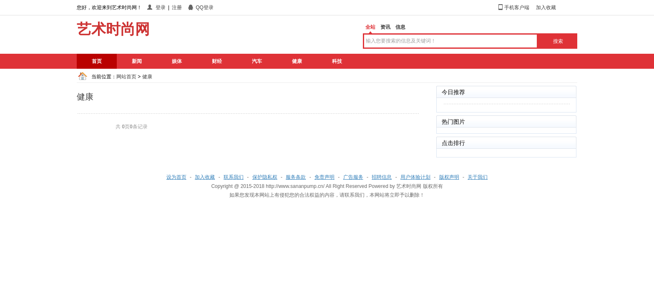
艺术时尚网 (408, 186)
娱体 (177, 61)
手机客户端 (516, 7)
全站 (370, 27)
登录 (161, 7)
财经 (217, 61)
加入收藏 (546, 7)
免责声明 (324, 177)
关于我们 (478, 177)
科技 (337, 61)
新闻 (137, 61)
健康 (297, 61)
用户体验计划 (415, 177)
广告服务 (353, 177)
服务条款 (296, 177)
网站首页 (126, 77)
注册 (177, 7)
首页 (97, 61)
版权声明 (449, 177)
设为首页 (176, 177)
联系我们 (234, 177)
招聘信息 (382, 177)
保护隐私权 (264, 177)
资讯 (385, 27)
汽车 (257, 61)
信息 (400, 27)
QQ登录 (205, 7)
